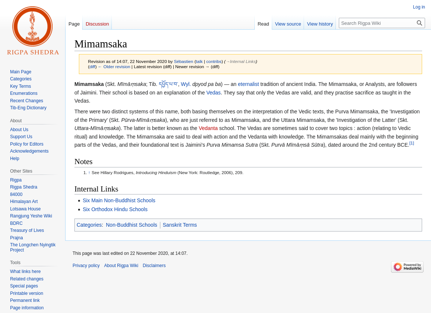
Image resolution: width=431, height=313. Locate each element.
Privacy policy (86, 265)
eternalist (248, 84)
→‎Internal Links (240, 61)
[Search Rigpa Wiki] (382, 23)
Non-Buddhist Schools (131, 225)
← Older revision (114, 66)
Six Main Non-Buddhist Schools (119, 200)
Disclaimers (154, 265)
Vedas (213, 93)
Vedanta (208, 128)
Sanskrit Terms (180, 225)
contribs (213, 61)
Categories (89, 225)
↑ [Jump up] (89, 172)
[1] (411, 142)
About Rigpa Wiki (121, 265)
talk (199, 61)
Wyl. (186, 84)
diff (92, 66)
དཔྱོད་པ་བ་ (168, 84)
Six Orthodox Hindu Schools (115, 209)
